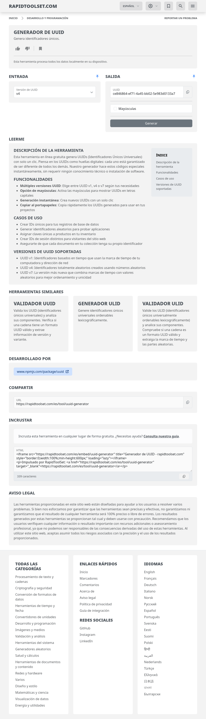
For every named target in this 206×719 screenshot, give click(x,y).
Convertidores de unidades (35, 617)
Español (150, 610)
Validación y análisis (30, 636)
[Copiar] (187, 92)
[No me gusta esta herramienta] (27, 48)
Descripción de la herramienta (167, 164)
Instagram (87, 634)
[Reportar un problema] (180, 18)
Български (152, 694)
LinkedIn (86, 641)
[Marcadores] (168, 6)
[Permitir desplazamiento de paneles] (97, 76)
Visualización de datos (32, 699)
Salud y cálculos (27, 655)
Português (152, 617)
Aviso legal (88, 597)
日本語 (149, 681)
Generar (151, 123)
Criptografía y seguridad (33, 588)
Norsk (148, 597)
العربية (148, 655)
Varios (20, 679)
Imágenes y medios (30, 630)
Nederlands (153, 662)
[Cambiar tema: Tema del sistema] (153, 6)
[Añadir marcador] (40, 48)
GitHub (85, 628)
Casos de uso (165, 178)
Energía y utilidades (30, 705)
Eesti (147, 630)
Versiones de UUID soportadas (169, 187)
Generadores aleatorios (33, 649)
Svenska (150, 623)
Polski (148, 642)
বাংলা (148, 687)
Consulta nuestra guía (161, 436)
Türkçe (149, 668)
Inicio (84, 572)
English (149, 572)
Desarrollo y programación (35, 623)
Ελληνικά (151, 675)
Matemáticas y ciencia (31, 692)
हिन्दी (147, 649)
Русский (150, 604)
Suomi (148, 636)
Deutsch (150, 585)
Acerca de (87, 591)
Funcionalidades (167, 172)
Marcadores (89, 578)
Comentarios (89, 585)
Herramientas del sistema (34, 642)
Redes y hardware (28, 673)
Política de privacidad (96, 604)
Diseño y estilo (26, 686)
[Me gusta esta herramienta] (18, 48)
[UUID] (146, 92)
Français (150, 578)
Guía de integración (94, 610)
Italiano (150, 591)
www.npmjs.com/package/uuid (43, 371)
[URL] (98, 402)
